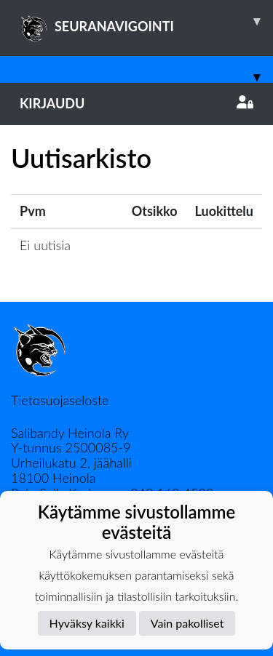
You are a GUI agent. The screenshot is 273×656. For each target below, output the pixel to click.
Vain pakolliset (187, 623)
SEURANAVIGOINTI (146, 21)
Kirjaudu (136, 103)
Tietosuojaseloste (59, 400)
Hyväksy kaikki (87, 623)
